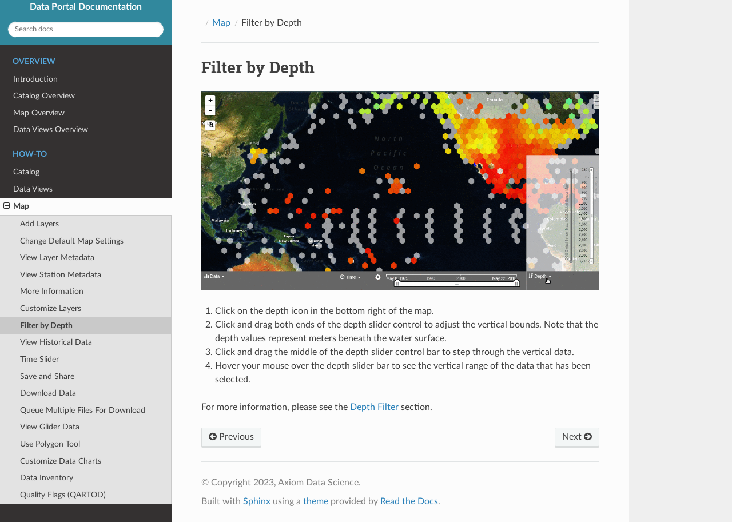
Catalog (26, 172)
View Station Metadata (60, 274)
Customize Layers (50, 308)
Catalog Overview (44, 95)
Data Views (33, 189)
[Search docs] (85, 29)
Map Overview (39, 113)
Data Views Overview (50, 129)
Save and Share (47, 376)
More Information (51, 291)
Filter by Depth (46, 325)
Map (16, 206)
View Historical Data (56, 342)
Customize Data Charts (60, 461)
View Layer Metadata (57, 257)
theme (315, 501)
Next (577, 436)
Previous (231, 436)
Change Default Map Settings (72, 241)
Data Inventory (46, 477)
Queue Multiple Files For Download (82, 410)
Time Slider (39, 359)
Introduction (35, 79)
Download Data (48, 393)
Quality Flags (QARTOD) (63, 495)
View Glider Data (49, 427)
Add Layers (39, 224)
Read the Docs (409, 501)
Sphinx (256, 501)
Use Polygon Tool (50, 444)
